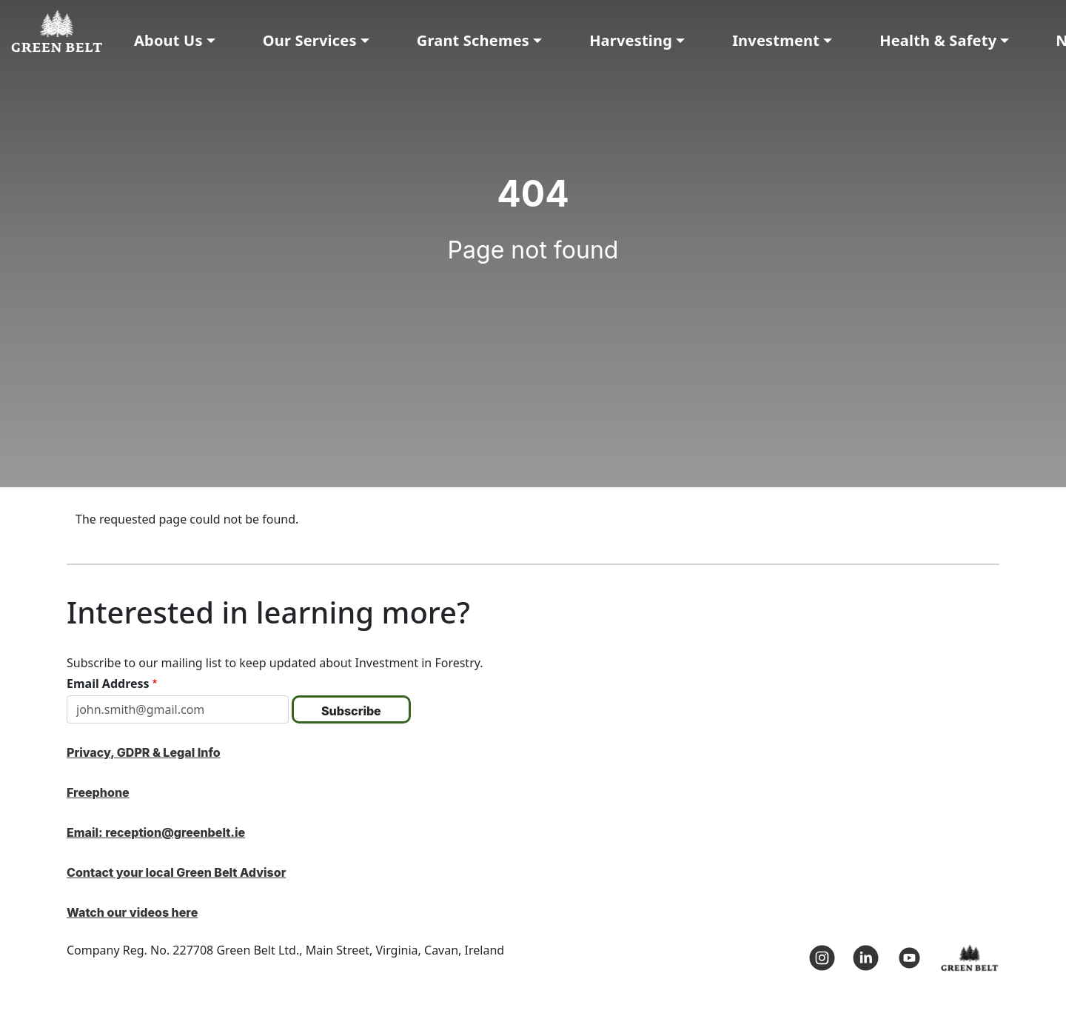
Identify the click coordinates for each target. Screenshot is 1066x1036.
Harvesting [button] (630, 40)
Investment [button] (775, 40)
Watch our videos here (132, 912)
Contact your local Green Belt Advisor (176, 872)
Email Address (108, 683)
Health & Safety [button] (937, 40)
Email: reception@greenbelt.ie (156, 832)
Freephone (98, 792)
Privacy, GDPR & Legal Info (144, 752)
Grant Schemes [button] (473, 40)
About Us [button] (168, 40)
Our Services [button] (310, 40)
